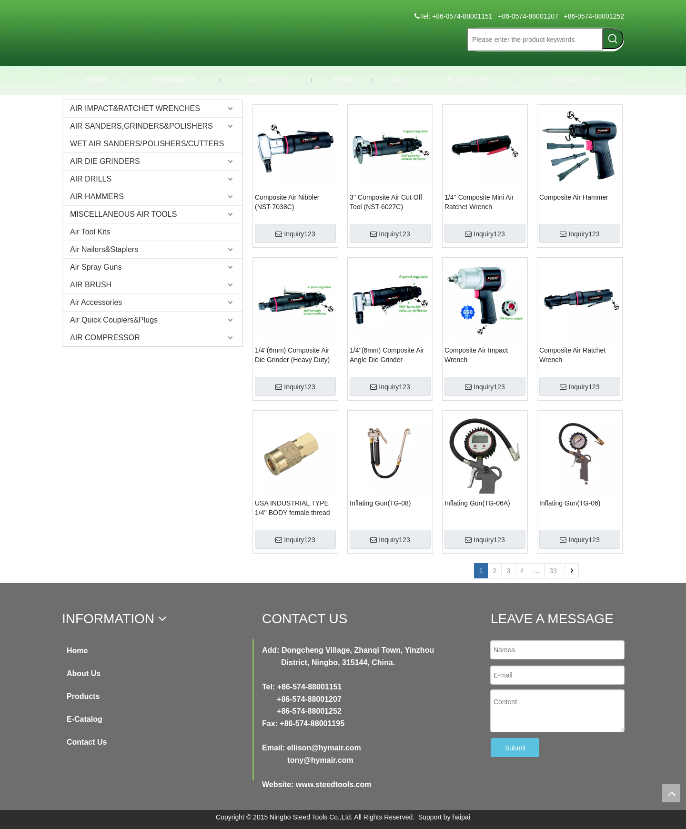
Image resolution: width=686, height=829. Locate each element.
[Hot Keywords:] (613, 38)
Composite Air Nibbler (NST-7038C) (287, 202)
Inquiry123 (295, 234)
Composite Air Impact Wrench (476, 355)
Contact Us (87, 742)
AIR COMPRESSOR (105, 338)
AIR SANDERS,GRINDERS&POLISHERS (141, 126)
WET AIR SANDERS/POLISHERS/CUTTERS (147, 144)
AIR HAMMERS (97, 196)
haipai (461, 817)
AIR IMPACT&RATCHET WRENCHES (135, 108)
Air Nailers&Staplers (104, 249)
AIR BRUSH (90, 285)
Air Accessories (96, 302)
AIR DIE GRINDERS (105, 161)
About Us (84, 673)
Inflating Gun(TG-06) (569, 503)
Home (77, 651)
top (671, 793)
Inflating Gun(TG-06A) (477, 503)
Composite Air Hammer (573, 197)
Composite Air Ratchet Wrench (572, 355)
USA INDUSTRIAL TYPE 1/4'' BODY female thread (292, 507)
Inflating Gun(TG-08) (380, 503)
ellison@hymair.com (324, 748)
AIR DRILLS (90, 179)
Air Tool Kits (90, 232)
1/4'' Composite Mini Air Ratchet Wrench (479, 202)
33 (553, 571)
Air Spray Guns (95, 267)
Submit (515, 748)
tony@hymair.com (320, 760)
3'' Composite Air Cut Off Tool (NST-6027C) (386, 202)
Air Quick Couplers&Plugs (114, 320)
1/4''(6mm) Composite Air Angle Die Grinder (387, 355)
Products (83, 696)
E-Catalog (84, 719)
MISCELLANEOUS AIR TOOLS (123, 214)
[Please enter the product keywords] (535, 39)
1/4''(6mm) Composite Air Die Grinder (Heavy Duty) (292, 355)
